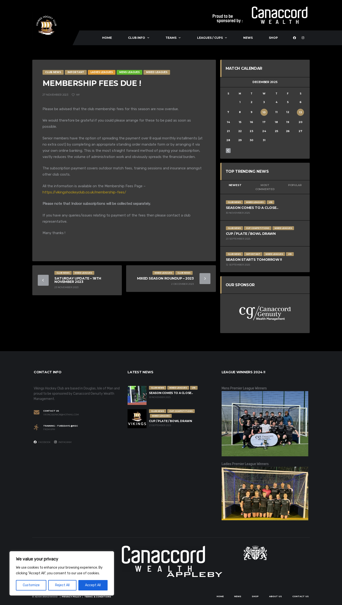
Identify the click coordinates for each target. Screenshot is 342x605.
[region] (62, 573)
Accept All (93, 585)
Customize (31, 585)
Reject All (62, 585)
